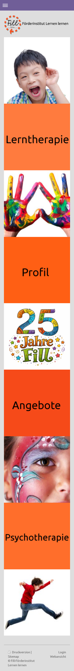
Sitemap (13, 656)
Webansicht (58, 656)
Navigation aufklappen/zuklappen (37, 5)
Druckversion (19, 652)
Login (62, 652)
